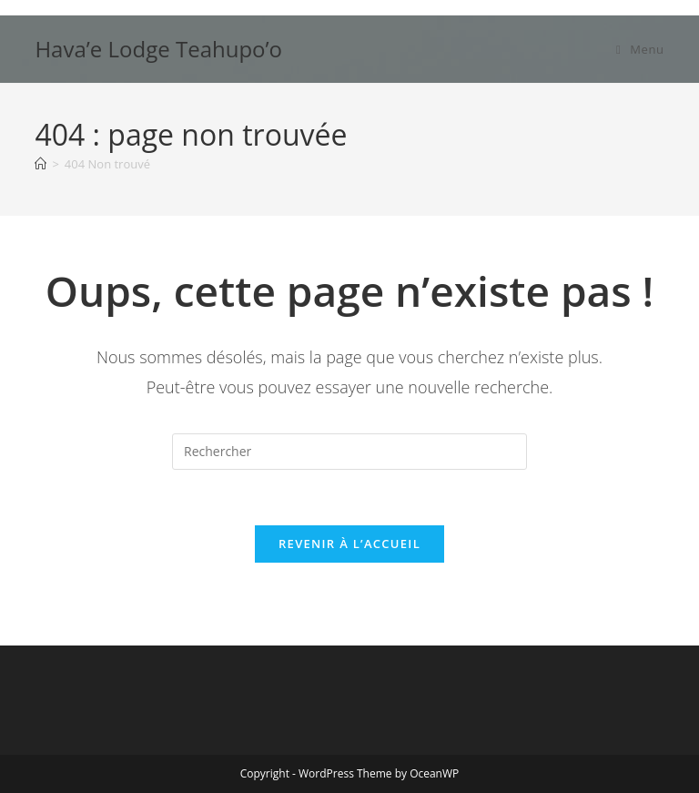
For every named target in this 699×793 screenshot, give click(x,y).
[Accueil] (40, 164)
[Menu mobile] (640, 49)
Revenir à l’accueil (349, 543)
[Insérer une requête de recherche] (349, 451)
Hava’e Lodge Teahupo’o (158, 49)
